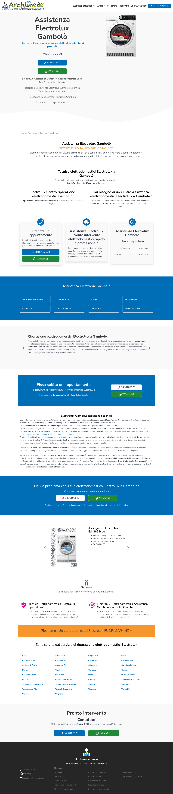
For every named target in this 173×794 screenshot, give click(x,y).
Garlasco (92, 670)
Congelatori (58, 434)
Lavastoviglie (120, 431)
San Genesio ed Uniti (130, 679)
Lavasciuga (69, 434)
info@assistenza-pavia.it (32, 778)
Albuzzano (60, 655)
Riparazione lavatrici (131, 772)
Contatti (124, 6)
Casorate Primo (29, 660)
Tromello (92, 689)
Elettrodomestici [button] (82, 6)
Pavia (24, 655)
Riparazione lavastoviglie (98, 789)
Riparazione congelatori (98, 772)
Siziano (91, 684)
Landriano (59, 674)
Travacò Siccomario (63, 689)
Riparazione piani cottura (133, 776)
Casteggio (92, 660)
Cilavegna (92, 665)
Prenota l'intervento (159, 6)
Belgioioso (93, 655)
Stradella (125, 684)
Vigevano (26, 694)
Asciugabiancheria (44, 434)
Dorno (25, 670)
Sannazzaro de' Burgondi (66, 684)
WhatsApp (52, 71)
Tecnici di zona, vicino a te (52, 91)
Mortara (25, 679)
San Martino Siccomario (32, 684)
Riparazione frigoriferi (97, 780)
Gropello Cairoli (29, 674)
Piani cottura (30, 434)
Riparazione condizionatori (65, 789)
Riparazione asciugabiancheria (67, 785)
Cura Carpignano (128, 665)
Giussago (125, 670)
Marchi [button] (100, 6)
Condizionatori (142, 431)
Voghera (59, 694)
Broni (123, 655)
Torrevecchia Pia (29, 689)
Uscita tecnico (139, 6)
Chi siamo (112, 6)
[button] (23, 348)
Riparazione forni (95, 776)
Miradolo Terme (128, 674)
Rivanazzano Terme (63, 679)
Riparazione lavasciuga (98, 785)
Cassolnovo (60, 660)
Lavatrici (110, 431)
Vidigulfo (125, 689)
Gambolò (43, 133)
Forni (22, 434)
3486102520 (52, 62)
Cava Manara (127, 660)
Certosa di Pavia (29, 665)
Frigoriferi (131, 431)
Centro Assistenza (29, 133)
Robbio (91, 679)
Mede (90, 674)
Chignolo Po (60, 665)
